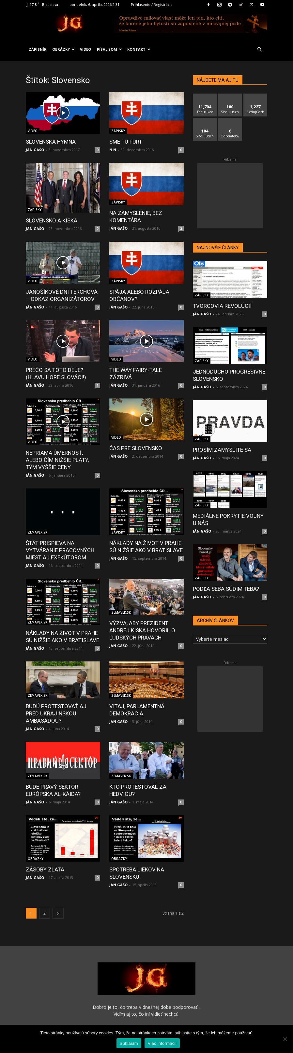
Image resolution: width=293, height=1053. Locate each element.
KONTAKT (138, 49)
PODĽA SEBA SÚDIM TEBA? (226, 589)
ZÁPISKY (118, 131)
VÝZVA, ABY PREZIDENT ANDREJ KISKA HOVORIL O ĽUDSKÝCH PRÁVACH (142, 630)
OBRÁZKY (63, 49)
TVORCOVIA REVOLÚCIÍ (222, 306)
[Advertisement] (230, 195)
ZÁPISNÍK (37, 49)
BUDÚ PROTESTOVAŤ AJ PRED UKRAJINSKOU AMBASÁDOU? (56, 713)
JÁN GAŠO (35, 149)
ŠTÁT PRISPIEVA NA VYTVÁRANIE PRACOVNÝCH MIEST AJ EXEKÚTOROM (60, 550)
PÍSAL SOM (109, 49)
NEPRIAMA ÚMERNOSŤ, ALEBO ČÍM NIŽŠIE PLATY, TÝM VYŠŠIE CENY (57, 459)
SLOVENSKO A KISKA (51, 220)
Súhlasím (129, 1043)
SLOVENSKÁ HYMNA (51, 141)
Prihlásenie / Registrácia (152, 4)
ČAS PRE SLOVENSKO (135, 448)
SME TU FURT (125, 141)
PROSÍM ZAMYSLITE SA (222, 450)
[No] (285, 1039)
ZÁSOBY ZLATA (45, 869)
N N (112, 149)
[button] (259, 49)
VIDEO (85, 49)
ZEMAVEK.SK (37, 532)
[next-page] (58, 906)
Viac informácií (162, 1043)
